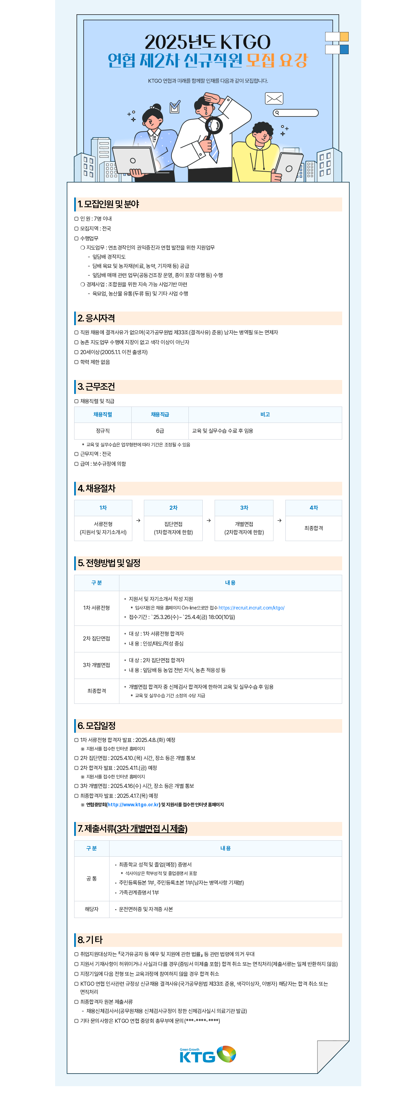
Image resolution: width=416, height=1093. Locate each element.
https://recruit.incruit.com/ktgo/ (252, 608)
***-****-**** (202, 1021)
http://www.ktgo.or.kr (133, 804)
